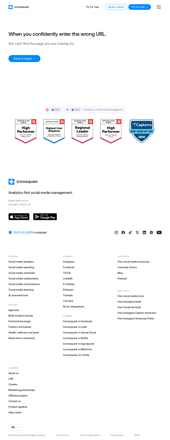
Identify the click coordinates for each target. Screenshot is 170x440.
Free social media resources (134, 261)
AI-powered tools (18, 295)
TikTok (66, 272)
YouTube (68, 300)
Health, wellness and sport (23, 332)
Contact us (14, 401)
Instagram (68, 261)
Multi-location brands (20, 315)
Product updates (17, 406)
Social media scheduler (21, 272)
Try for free (92, 6)
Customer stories (127, 267)
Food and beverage (19, 321)
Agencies (13, 310)
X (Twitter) (68, 284)
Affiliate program (17, 395)
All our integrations (73, 306)
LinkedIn (68, 278)
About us (13, 373)
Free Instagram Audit (129, 301)
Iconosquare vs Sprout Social (79, 332)
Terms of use (62, 435)
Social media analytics (21, 261)
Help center (14, 412)
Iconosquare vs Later (75, 326)
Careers (12, 384)
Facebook (68, 267)
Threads (68, 295)
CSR (10, 378)
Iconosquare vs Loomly (76, 354)
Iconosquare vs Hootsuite (77, 321)
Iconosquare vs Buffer (75, 338)
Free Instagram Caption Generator (137, 312)
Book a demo (116, 6)
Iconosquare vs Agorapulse (78, 343)
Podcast (122, 278)
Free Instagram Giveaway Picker (136, 318)
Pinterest (68, 289)
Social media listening (20, 289)
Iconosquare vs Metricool (77, 349)
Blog (120, 272)
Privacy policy (116, 435)
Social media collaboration (23, 278)
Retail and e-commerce (21, 338)
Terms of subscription (89, 435)
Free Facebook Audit (129, 307)
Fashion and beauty (19, 326)
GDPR (137, 435)
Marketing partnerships (21, 389)
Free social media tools (131, 296)
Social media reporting (21, 267)
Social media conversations (24, 284)
